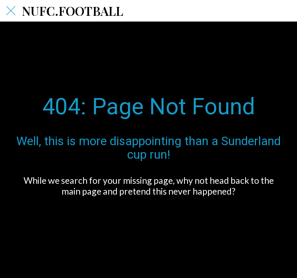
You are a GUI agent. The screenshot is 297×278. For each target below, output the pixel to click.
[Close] (10, 10)
